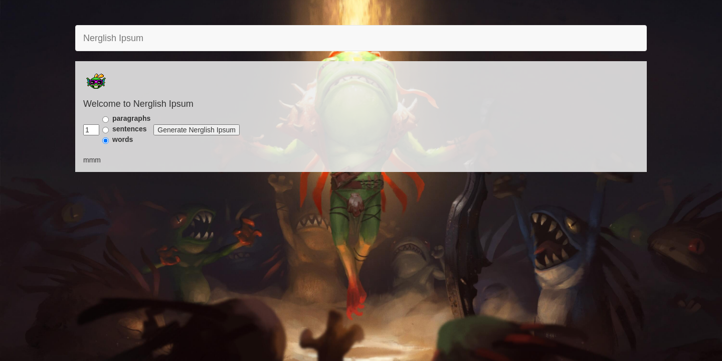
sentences (129, 129)
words (122, 139)
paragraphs (131, 118)
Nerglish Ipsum (113, 38)
